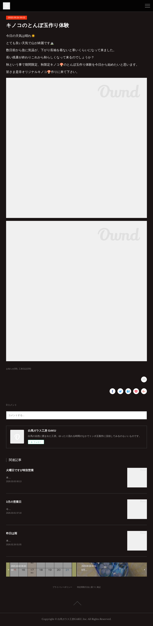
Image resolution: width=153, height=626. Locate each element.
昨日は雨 (11, 533)
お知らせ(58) (12, 369)
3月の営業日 (13, 502)
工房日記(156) (25, 369)
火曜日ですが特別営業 (20, 470)
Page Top (76, 604)
